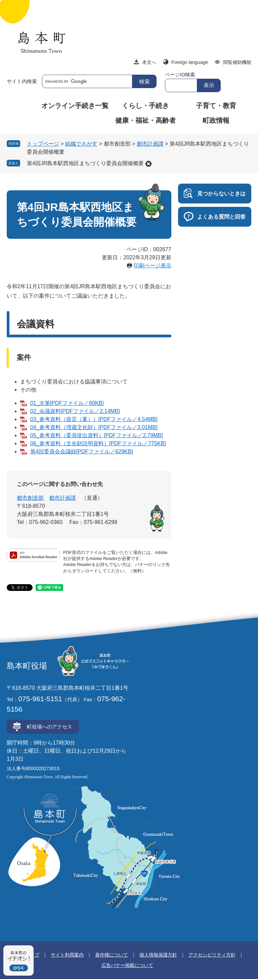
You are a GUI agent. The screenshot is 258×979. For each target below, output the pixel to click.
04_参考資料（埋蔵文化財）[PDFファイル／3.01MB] (94, 427)
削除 (148, 164)
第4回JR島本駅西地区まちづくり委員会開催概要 (85, 163)
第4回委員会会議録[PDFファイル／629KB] (81, 451)
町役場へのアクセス (49, 726)
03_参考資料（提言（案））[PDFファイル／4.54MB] (94, 419)
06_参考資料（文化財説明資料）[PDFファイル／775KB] (98, 443)
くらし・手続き (145, 105)
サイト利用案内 (67, 954)
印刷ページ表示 (152, 265)
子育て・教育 (216, 105)
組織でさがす (81, 144)
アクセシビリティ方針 (211, 954)
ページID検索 (180, 74)
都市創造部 (30, 498)
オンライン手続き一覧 (75, 105)
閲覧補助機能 (237, 62)
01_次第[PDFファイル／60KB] (67, 403)
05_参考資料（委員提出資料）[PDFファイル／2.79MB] (96, 435)
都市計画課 (150, 144)
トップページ (43, 144)
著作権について (111, 954)
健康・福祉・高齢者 (145, 120)
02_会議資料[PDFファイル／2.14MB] (75, 411)
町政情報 (216, 120)
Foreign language (189, 62)
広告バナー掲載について (127, 965)
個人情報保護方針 (158, 954)
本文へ (149, 62)
